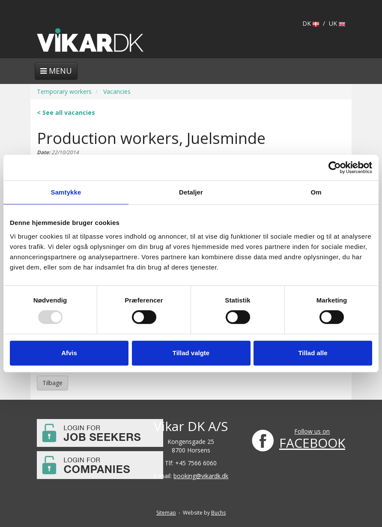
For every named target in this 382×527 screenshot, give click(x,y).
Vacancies (117, 91)
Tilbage (52, 383)
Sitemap (166, 512)
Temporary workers (64, 91)
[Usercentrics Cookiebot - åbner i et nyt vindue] (334, 167)
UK (337, 23)
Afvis (69, 352)
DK (310, 23)
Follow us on (312, 431)
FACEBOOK (312, 443)
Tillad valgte (191, 352)
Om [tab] (315, 192)
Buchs (218, 512)
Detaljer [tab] (191, 192)
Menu (56, 71)
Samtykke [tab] (66, 192)
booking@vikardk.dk (200, 476)
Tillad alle (312, 352)
